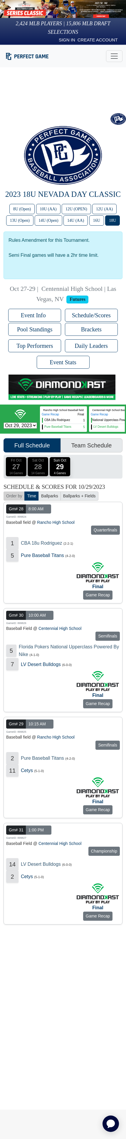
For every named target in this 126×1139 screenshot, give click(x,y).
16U (96, 220)
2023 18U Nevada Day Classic (63, 194)
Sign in (67, 39)
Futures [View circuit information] (77, 299)
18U (112, 220)
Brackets (91, 329)
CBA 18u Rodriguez (41, 543)
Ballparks (49, 496)
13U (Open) (20, 220)
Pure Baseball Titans (42, 555)
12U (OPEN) (76, 209)
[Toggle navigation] (114, 56)
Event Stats (63, 362)
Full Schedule (32, 445)
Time (31, 496)
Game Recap (50, 414)
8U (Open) (22, 209)
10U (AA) (48, 209)
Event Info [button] (35, 315)
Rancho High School (56, 522)
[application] (110, 1123)
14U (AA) (75, 220)
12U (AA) (104, 209)
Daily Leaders (91, 346)
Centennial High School (59, 628)
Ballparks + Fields (79, 496)
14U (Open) (48, 220)
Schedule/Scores (91, 315)
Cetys (27, 770)
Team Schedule (91, 445)
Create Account (98, 39)
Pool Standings (35, 329)
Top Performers (34, 346)
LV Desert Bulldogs (41, 664)
